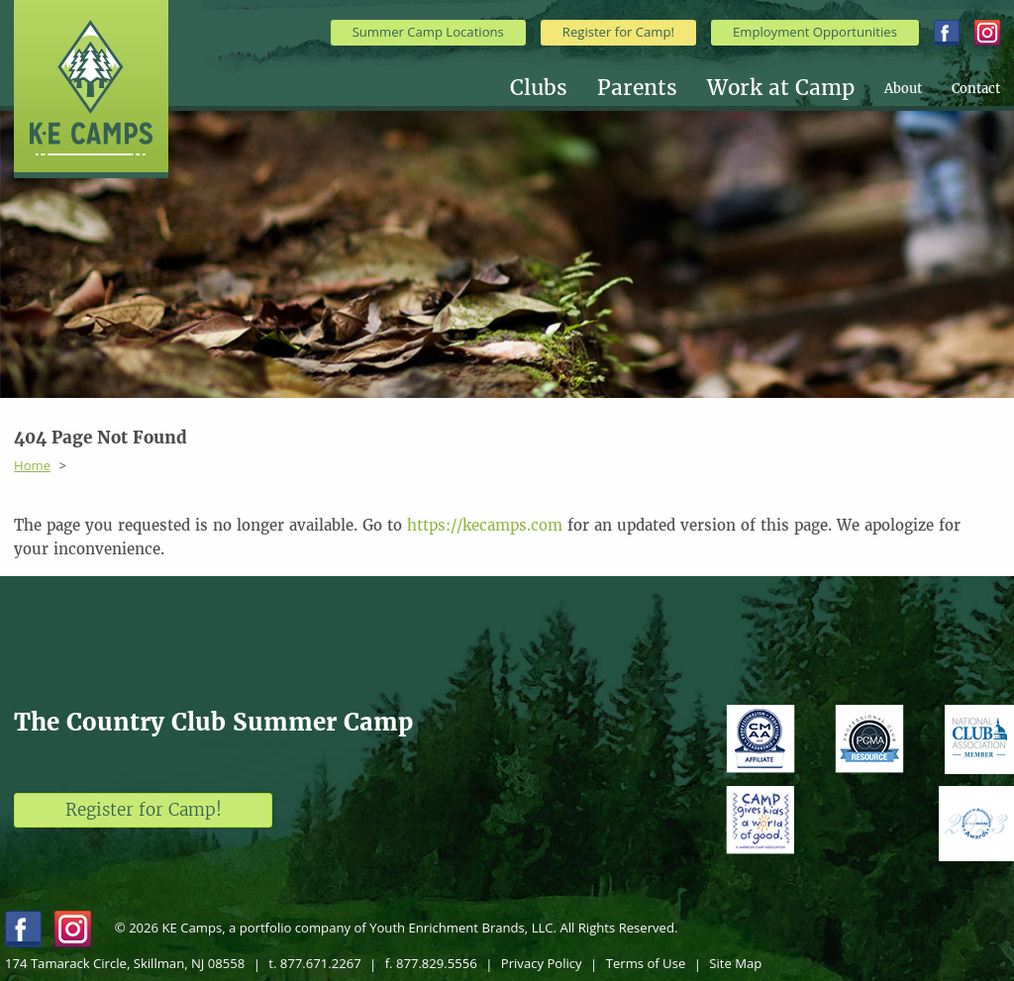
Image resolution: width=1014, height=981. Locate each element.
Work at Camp (781, 88)
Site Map (735, 963)
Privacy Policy (541, 963)
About (903, 88)
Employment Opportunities (815, 32)
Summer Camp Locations (428, 32)
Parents (637, 88)
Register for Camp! (618, 32)
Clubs (538, 88)
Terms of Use (646, 963)
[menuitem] (553, 88)
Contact (976, 88)
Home (32, 465)
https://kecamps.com (484, 525)
